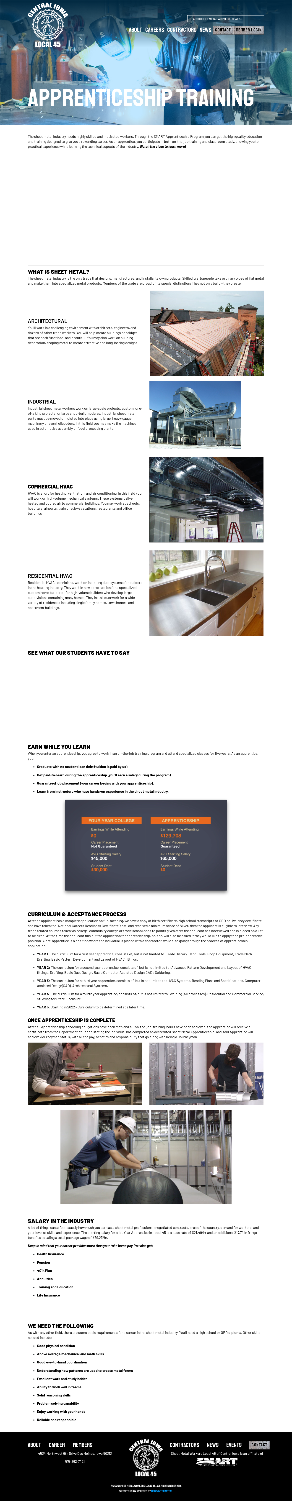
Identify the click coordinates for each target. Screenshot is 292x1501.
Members (82, 1445)
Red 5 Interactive (161, 1491)
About (34, 1445)
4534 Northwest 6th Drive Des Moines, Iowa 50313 (75, 1453)
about (135, 30)
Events (234, 1445)
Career (57, 1445)
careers (154, 30)
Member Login (249, 30)
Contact (223, 30)
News (205, 30)
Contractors (181, 30)
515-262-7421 (75, 1461)
